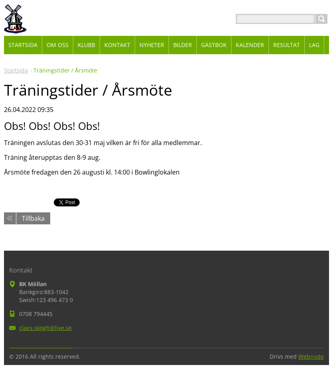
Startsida (16, 70)
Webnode (311, 356)
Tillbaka (33, 218)
